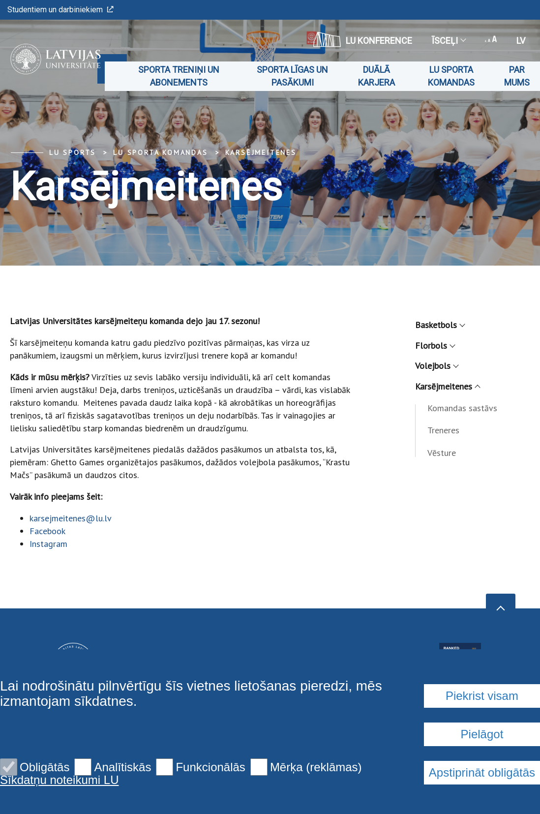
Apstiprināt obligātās (482, 772)
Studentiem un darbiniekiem (60, 9)
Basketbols (439, 325)
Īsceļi (448, 40)
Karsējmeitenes (261, 152)
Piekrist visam (482, 695)
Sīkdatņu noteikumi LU (59, 780)
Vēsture (441, 452)
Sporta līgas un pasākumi (292, 76)
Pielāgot (482, 734)
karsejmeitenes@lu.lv (71, 518)
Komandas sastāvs (462, 408)
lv (520, 40)
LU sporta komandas (451, 76)
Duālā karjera (376, 76)
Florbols (434, 345)
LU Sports (72, 152)
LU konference (362, 39)
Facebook (47, 531)
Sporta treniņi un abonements (178, 76)
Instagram (48, 543)
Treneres (443, 430)
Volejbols (436, 365)
